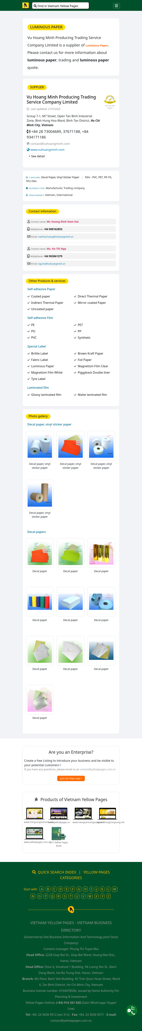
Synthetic (84, 338)
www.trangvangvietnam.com (39, 822)
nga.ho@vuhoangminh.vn (51, 263)
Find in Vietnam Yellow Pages (56, 6)
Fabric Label (39, 360)
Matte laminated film (92, 395)
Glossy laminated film (46, 395)
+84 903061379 (53, 256)
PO (33, 331)
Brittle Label (39, 353)
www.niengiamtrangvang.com (88, 822)
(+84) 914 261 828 (68, 1003)
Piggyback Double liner (94, 372)
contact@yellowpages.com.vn (98, 769)
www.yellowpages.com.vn (37, 842)
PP (79, 331)
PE (33, 325)
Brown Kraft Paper (90, 353)
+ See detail (37, 156)
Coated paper (40, 296)
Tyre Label (38, 379)
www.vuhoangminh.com (47, 150)
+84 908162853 (53, 229)
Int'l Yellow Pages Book (59, 844)
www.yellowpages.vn (59, 822)
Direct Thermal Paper (93, 296)
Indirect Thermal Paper (47, 303)
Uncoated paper (42, 309)
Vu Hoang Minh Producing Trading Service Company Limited (61, 99)
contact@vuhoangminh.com (50, 144)
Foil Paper (85, 360)
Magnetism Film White (46, 372)
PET (80, 325)
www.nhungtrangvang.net (110, 822)
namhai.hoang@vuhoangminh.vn (55, 236)
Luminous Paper (42, 366)
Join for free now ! (71, 778)
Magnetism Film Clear (93, 366)
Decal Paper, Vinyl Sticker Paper (60, 177)
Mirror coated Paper (92, 303)
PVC (34, 338)
